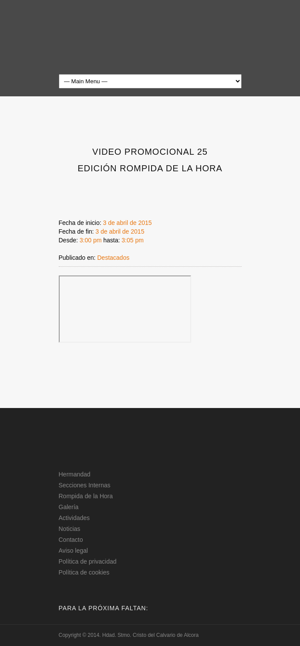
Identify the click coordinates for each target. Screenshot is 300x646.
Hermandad (75, 474)
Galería (69, 506)
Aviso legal (73, 550)
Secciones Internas (85, 485)
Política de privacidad (88, 561)
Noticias (70, 528)
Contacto (71, 539)
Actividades (74, 517)
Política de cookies (84, 572)
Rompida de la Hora (86, 496)
